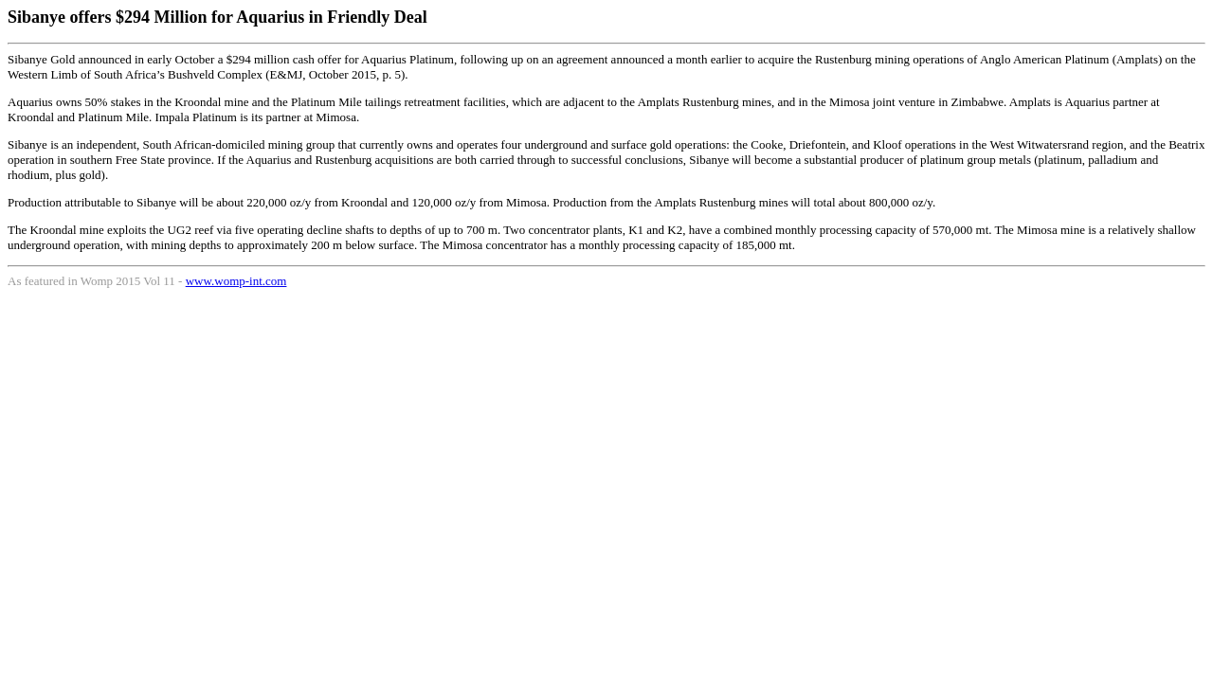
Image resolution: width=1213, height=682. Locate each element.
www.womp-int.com (236, 281)
